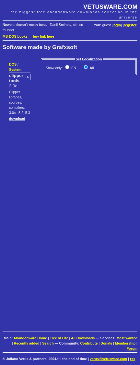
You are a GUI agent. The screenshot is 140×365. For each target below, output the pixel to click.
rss (132, 359)
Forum (132, 348)
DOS (13, 64)
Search (48, 343)
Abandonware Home (30, 338)
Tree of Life (59, 338)
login (117, 25)
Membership (125, 343)
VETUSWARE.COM (110, 6)
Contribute (89, 343)
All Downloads (83, 338)
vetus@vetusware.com (108, 359)
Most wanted (126, 338)
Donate (106, 343)
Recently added (27, 343)
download (17, 118)
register (130, 25)
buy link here (43, 36)
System (15, 69)
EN (73, 68)
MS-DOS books (15, 36)
